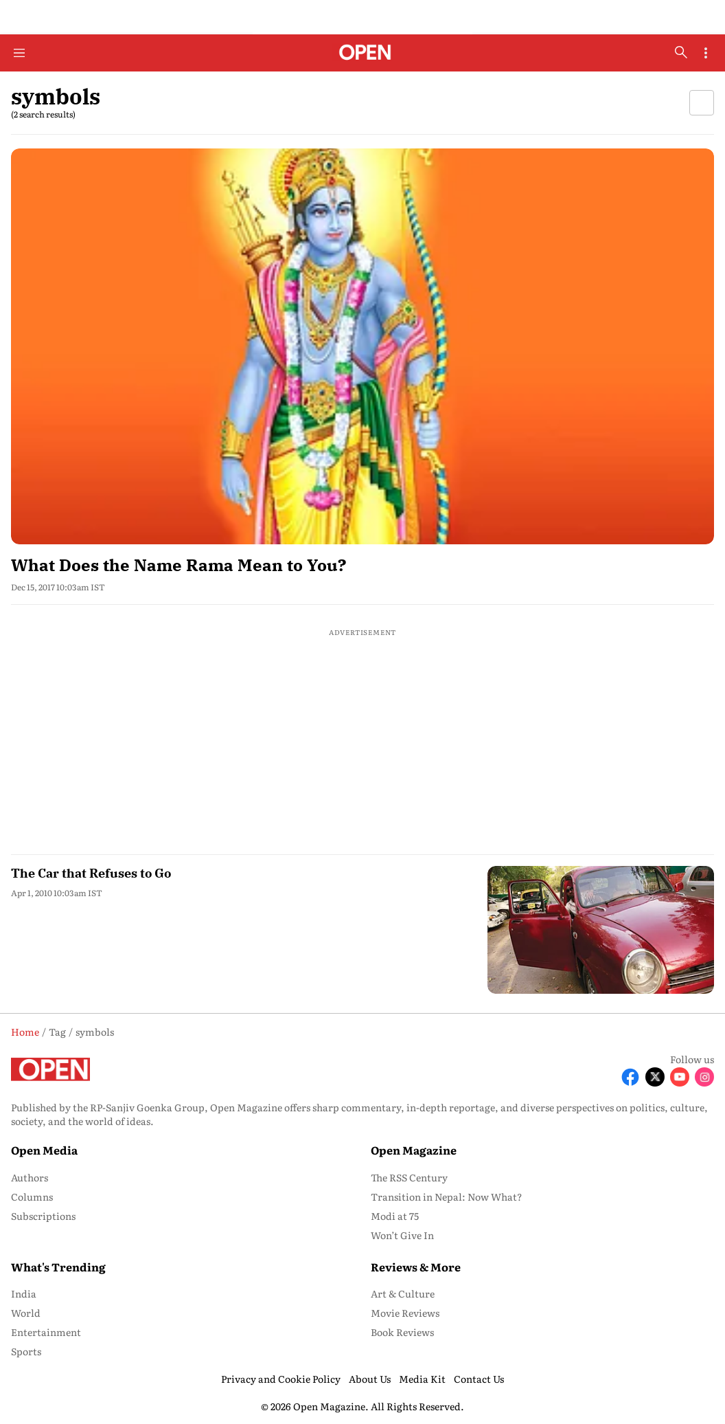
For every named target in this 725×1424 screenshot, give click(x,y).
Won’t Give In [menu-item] (402, 1235)
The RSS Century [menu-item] (409, 1177)
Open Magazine (414, 1150)
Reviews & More (416, 1266)
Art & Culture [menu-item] (403, 1293)
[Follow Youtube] (679, 1077)
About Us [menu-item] (370, 1379)
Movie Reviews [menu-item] (405, 1313)
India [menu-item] (23, 1293)
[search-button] (681, 52)
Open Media (44, 1150)
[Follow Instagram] (704, 1077)
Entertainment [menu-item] (46, 1332)
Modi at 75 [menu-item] (395, 1216)
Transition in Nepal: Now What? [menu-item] (446, 1196)
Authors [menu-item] (29, 1177)
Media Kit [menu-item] (422, 1379)
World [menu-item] (26, 1313)
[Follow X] (655, 1077)
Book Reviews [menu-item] (402, 1332)
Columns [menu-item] (32, 1196)
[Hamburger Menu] (19, 53)
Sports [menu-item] (26, 1351)
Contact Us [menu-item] (479, 1379)
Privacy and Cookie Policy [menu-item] (281, 1379)
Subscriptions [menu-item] (43, 1216)
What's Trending (58, 1266)
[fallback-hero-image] (362, 346)
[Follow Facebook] (630, 1077)
